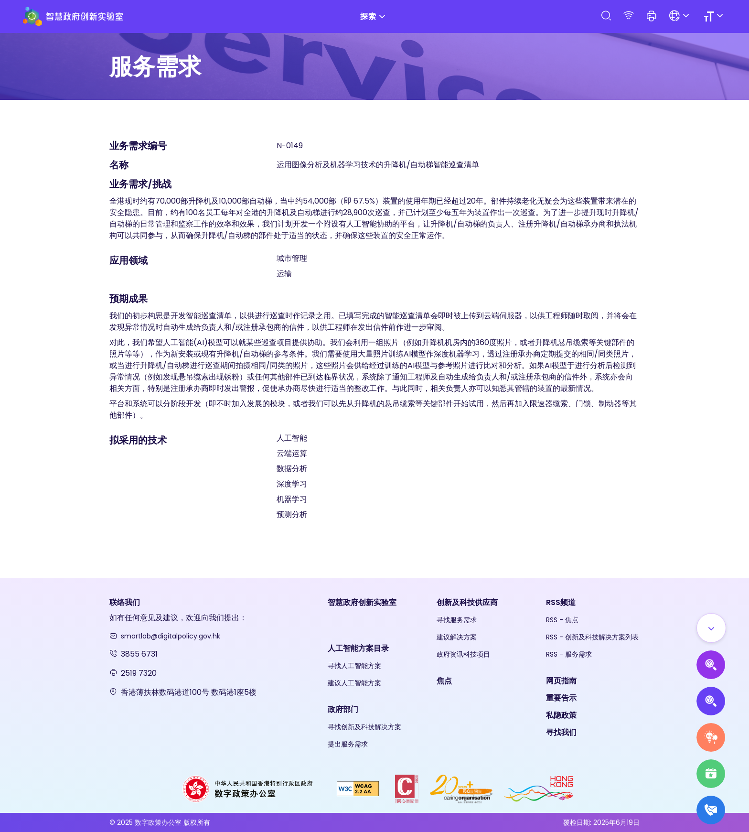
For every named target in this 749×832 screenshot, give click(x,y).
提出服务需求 (348, 744)
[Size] (715, 16)
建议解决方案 (457, 637)
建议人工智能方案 (354, 683)
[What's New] (710, 810)
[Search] (605, 16)
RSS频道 (561, 602)
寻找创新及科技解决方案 (364, 727)
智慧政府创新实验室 (362, 602)
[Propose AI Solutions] (710, 664)
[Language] (680, 16)
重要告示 (561, 697)
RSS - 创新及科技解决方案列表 (592, 637)
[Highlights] (710, 773)
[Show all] (711, 628)
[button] (651, 17)
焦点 (444, 680)
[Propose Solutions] (710, 701)
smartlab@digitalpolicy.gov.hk (170, 636)
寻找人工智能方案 (354, 665)
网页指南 (561, 680)
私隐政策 (561, 715)
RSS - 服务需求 (569, 654)
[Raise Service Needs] (710, 737)
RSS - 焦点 (562, 620)
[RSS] (628, 16)
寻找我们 (561, 732)
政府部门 (343, 709)
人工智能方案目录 (358, 648)
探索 (374, 16)
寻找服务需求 (457, 620)
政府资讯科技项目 (463, 654)
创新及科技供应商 (467, 602)
